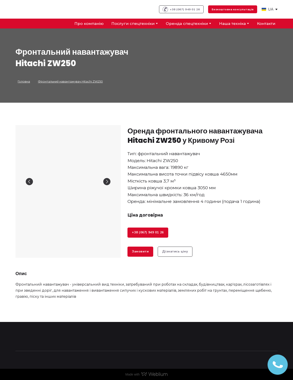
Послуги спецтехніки (133, 23)
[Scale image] (68, 181)
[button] (181, 9)
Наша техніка (232, 23)
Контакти (266, 23)
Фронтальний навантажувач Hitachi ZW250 (70, 81)
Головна (24, 81)
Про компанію (88, 23)
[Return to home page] (32, 9)
